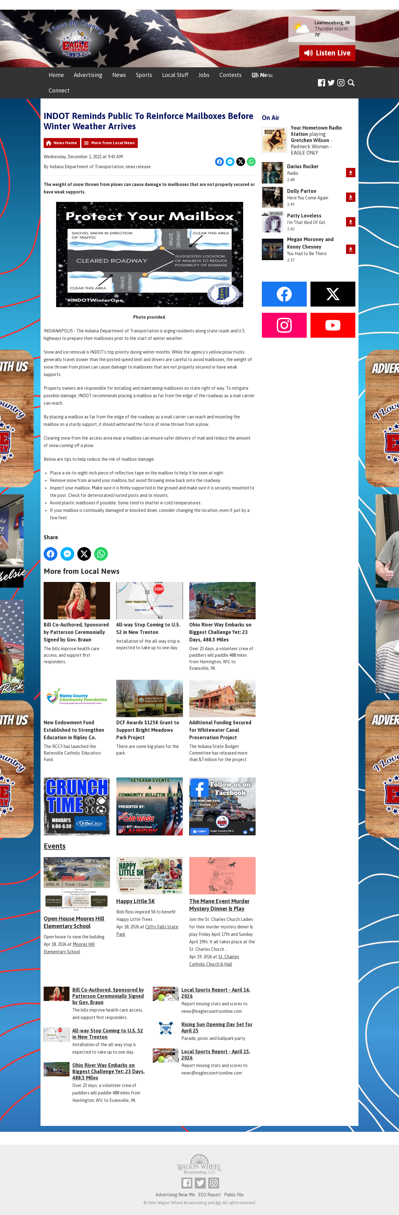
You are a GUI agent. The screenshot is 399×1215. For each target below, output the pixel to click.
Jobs (203, 75)
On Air (259, 75)
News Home (65, 143)
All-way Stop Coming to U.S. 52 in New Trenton (149, 608)
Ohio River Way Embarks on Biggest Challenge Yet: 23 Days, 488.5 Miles (222, 612)
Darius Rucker (303, 166)
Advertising (88, 75)
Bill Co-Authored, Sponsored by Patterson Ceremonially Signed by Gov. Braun (77, 612)
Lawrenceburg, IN (332, 22)
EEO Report (209, 1194)
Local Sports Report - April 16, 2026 (215, 993)
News (119, 75)
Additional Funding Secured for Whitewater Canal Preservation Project (222, 710)
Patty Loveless (304, 215)
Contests (230, 75)
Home (56, 75)
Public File (234, 1194)
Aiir (218, 1202)
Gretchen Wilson (310, 140)
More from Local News (113, 143)
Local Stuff (175, 75)
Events (54, 846)
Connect (59, 90)
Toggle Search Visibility (351, 83)
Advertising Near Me (175, 1194)
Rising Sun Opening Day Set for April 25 (216, 1027)
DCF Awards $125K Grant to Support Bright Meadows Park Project (149, 710)
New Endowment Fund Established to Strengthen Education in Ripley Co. (77, 710)
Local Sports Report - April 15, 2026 (215, 1054)
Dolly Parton (301, 191)
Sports (144, 75)
